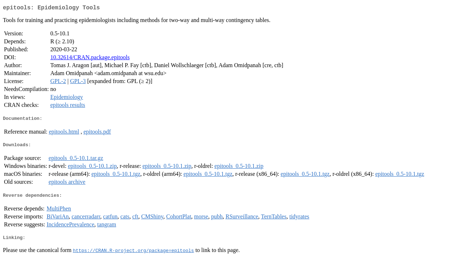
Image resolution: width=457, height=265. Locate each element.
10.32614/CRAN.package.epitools (89, 59)
